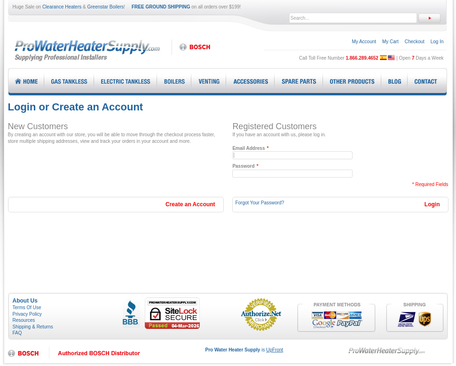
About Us (25, 300)
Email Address (248, 148)
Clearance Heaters (61, 6)
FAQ (17, 332)
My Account (364, 41)
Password (243, 166)
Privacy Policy (27, 314)
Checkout (415, 41)
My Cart (390, 41)
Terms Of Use (27, 307)
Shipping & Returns (33, 326)
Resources (24, 320)
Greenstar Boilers (105, 6)
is (244, 349)
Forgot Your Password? (259, 202)
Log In (437, 41)
